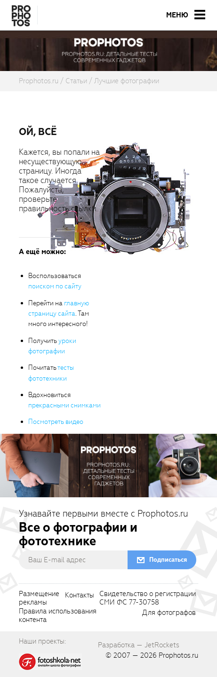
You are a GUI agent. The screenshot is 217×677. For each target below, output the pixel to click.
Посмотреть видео (55, 421)
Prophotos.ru (178, 655)
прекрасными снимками (64, 405)
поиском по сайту (54, 286)
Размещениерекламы (39, 598)
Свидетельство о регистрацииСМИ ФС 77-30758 (147, 598)
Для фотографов (169, 613)
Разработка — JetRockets (138, 645)
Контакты (79, 595)
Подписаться (168, 560)
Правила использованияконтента (57, 615)
